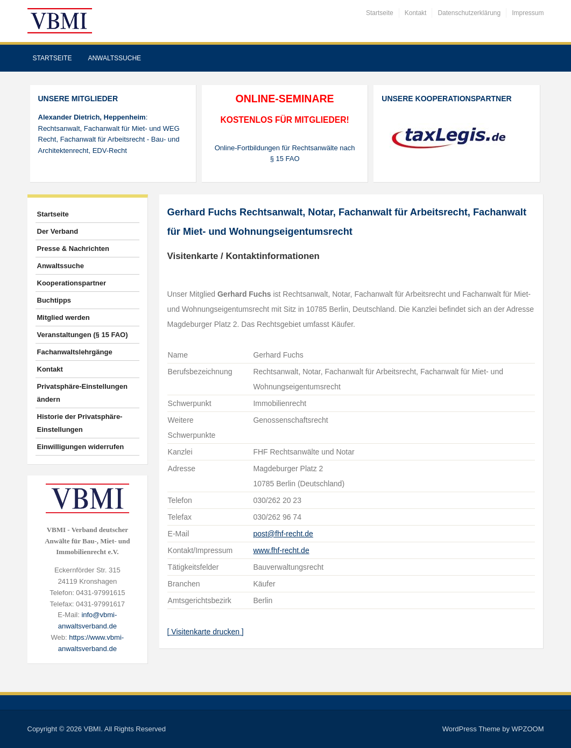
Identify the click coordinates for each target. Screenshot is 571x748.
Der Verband (58, 231)
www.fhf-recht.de (281, 550)
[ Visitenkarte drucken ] (205, 631)
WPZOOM (528, 729)
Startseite (379, 13)
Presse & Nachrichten (73, 248)
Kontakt (416, 13)
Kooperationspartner (72, 283)
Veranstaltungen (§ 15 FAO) (82, 335)
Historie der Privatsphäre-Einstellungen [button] (80, 423)
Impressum (528, 13)
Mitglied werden (63, 317)
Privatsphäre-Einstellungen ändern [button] (82, 392)
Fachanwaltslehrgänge (74, 352)
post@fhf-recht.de (283, 533)
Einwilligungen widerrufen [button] (80, 447)
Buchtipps (54, 300)
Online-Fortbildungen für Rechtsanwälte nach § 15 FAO (285, 153)
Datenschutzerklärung (469, 13)
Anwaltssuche (114, 58)
